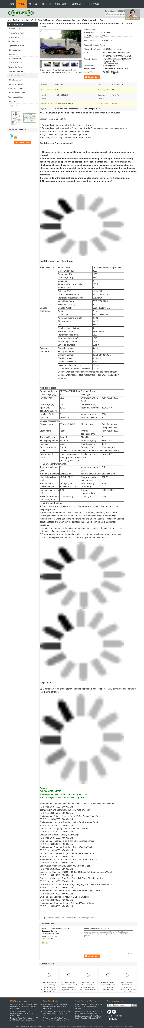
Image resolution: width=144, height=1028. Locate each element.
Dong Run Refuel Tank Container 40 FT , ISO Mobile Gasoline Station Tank (24, 1019)
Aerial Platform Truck (15, 71)
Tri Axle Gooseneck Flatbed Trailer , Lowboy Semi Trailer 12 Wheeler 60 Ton (56, 1019)
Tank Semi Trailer (14, 37)
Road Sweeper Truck (28, 20)
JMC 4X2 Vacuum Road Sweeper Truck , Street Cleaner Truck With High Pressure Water (68, 986)
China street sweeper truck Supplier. (38, 1026)
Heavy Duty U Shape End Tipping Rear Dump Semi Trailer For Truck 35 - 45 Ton (56, 1013)
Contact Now (93, 77)
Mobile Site (112, 1019)
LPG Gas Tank (13, 54)
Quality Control (61, 4)
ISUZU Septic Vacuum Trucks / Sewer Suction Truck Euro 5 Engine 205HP (88, 1017)
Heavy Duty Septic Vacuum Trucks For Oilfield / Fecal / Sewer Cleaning (88, 1012)
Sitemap (118, 1016)
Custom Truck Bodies (15, 63)
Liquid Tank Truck (14, 29)
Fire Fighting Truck (14, 50)
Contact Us (76, 4)
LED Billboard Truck (15, 80)
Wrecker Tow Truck (15, 67)
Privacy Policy (19, 1026)
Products (21, 4)
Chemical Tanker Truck (16, 33)
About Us (33, 4)
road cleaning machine (86, 918)
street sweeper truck (53, 918)
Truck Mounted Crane (16, 97)
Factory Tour (46, 4)
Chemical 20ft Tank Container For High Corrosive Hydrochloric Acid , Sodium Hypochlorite (23, 1006)
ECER (133, 1026)
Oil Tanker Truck (14, 41)
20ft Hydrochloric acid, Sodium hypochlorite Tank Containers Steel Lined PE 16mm (22, 1013)
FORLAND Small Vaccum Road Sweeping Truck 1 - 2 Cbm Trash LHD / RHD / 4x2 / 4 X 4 (127, 987)
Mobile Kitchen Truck (15, 84)
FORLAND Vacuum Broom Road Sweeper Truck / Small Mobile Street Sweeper (107, 986)
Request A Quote (92, 4)
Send (134, 1005)
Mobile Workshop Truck (16, 93)
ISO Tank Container (15, 59)
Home (11, 4)
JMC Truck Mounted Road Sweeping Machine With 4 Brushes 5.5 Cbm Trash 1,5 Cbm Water (49, 987)
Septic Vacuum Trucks (16, 46)
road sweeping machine (69, 918)
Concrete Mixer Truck (15, 88)
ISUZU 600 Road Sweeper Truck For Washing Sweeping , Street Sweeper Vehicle (88, 986)
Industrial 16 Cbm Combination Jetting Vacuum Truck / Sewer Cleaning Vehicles (88, 1006)
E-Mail (110, 1016)
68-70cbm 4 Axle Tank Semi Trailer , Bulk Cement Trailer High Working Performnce (55, 1006)
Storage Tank (13, 105)
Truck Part (12, 101)
